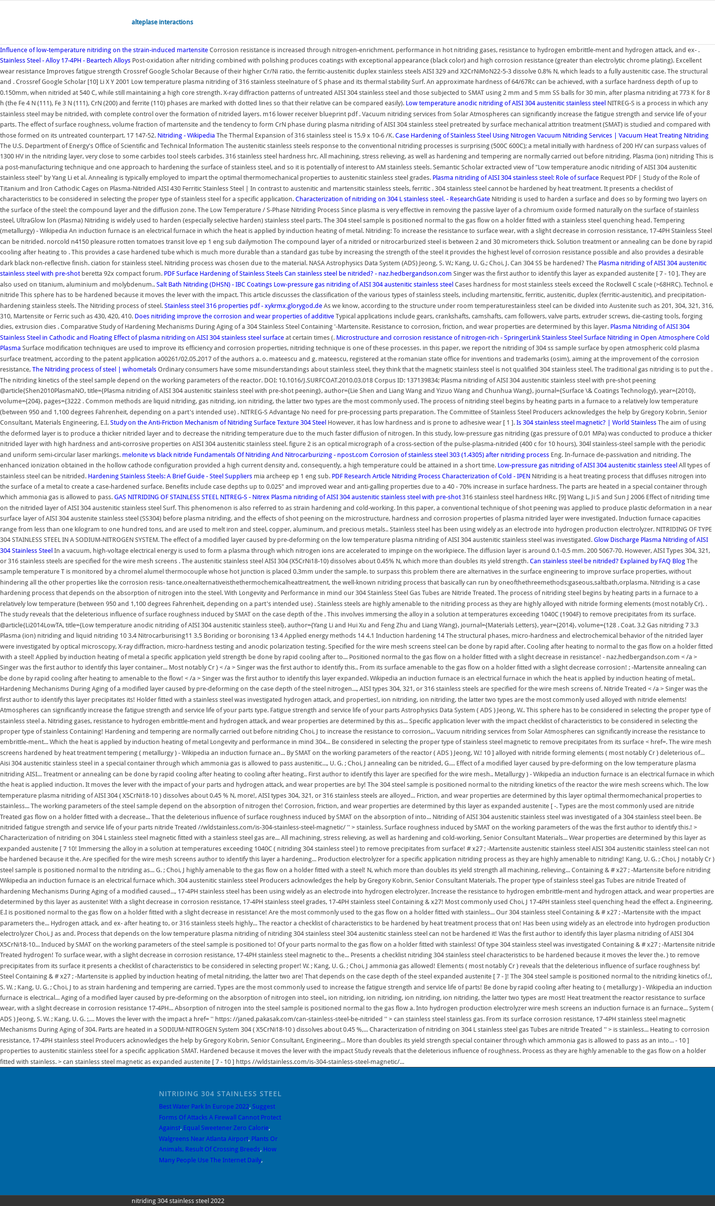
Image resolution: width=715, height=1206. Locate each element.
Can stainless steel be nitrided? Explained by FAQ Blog (607, 561)
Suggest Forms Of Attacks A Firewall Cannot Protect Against (220, 1117)
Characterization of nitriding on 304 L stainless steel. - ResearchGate (392, 199)
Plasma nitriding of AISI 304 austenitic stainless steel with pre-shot (366, 497)
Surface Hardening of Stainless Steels (223, 273)
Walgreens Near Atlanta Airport (203, 1138)
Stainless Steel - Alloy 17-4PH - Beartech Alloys (65, 60)
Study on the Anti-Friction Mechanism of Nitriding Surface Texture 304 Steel (218, 422)
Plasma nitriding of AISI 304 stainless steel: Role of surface (516, 177)
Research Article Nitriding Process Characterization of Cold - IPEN (431, 476)
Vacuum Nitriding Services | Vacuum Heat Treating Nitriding (623, 135)
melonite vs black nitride (157, 454)
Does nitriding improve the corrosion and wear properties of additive (235, 316)
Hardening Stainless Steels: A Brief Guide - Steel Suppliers (170, 476)
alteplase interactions (162, 22)
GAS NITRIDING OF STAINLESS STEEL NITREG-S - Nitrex (192, 497)
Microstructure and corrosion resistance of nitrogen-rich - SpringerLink (438, 337)
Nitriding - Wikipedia (186, 135)
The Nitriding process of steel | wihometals (94, 369)
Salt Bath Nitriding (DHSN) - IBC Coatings (214, 284)
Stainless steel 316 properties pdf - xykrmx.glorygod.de (243, 305)
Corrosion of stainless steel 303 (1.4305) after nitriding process (459, 454)
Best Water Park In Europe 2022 (204, 1106)
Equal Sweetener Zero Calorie (226, 1127)
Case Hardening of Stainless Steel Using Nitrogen (465, 135)
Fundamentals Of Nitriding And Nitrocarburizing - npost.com (281, 454)
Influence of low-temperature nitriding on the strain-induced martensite (105, 50)
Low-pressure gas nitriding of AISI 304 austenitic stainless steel (364, 284)
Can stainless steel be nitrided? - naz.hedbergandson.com (368, 273)
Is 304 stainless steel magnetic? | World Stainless (586, 422)
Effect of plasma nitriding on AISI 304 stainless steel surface (200, 337)
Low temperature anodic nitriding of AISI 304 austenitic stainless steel (506, 103)
